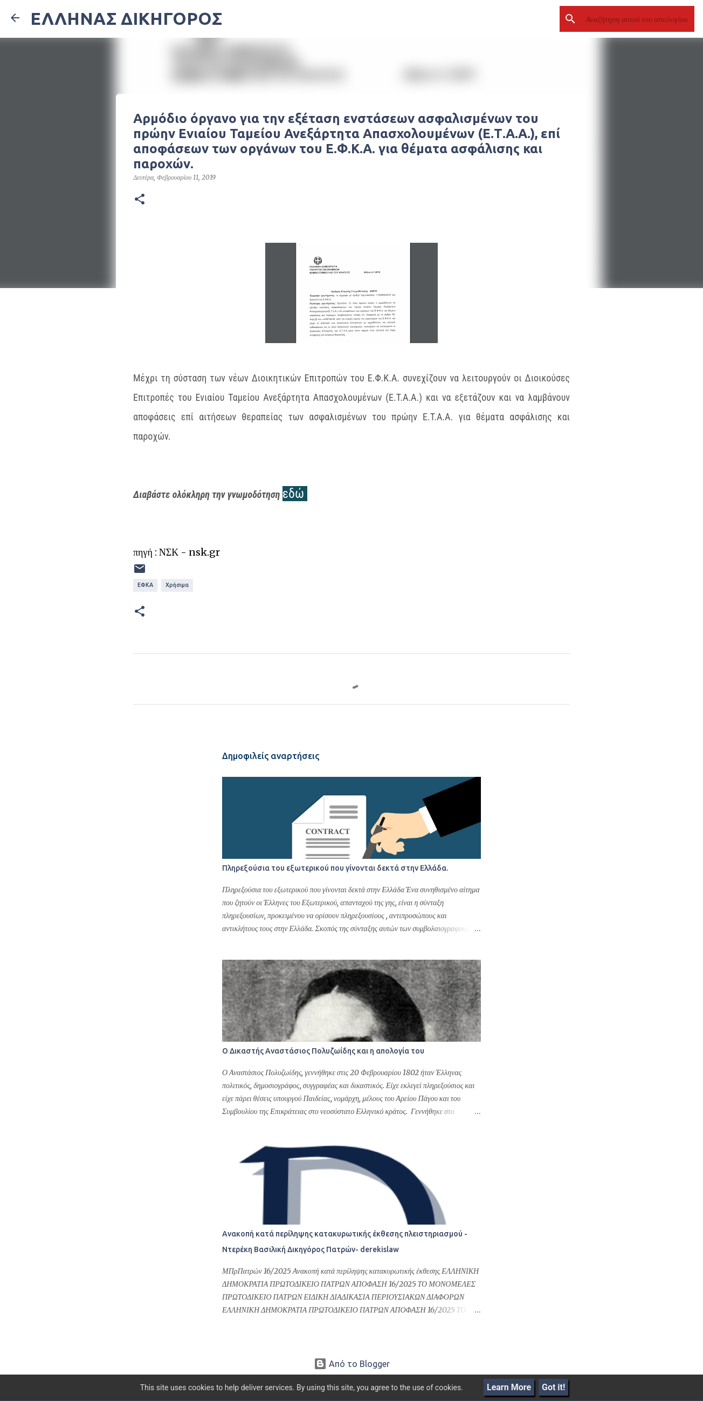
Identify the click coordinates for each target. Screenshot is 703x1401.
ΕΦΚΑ (145, 585)
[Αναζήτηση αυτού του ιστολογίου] (637, 19)
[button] (139, 200)
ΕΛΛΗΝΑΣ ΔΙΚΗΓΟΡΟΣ (126, 18)
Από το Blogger (352, 1364)
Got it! (553, 1387)
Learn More (509, 1387)
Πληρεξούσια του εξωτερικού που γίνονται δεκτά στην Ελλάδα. (335, 868)
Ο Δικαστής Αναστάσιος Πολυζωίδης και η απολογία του (323, 1051)
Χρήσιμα (177, 585)
